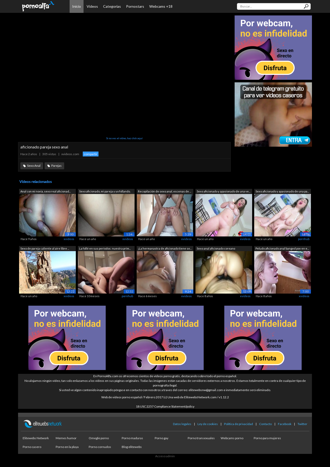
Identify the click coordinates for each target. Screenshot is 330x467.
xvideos (69, 239)
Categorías (112, 6)
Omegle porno (99, 438)
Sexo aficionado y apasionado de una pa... (282, 191)
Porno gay (161, 438)
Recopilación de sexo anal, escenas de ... (164, 191)
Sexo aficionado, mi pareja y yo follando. (104, 191)
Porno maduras (132, 438)
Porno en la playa (67, 447)
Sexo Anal (33, 166)
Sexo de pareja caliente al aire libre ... (44, 248)
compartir (90, 154)
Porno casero (32, 447)
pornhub (303, 239)
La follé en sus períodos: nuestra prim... (105, 248)
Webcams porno (232, 438)
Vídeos (92, 6)
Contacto (265, 424)
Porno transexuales (201, 438)
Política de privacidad (238, 424)
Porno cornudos (100, 447)
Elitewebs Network (36, 438)
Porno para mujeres (267, 438)
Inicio (76, 6)
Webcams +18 (160, 6)
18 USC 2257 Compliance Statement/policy (165, 406)
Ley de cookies (207, 424)
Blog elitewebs (132, 447)
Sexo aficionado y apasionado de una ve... (223, 191)
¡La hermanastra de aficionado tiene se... (165, 248)
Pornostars (135, 6)
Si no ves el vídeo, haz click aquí (124, 138)
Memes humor (66, 438)
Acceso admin (165, 456)
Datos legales (182, 424)
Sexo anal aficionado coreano (216, 248)
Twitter (302, 424)
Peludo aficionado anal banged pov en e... (282, 248)
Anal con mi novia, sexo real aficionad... (45, 191)
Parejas (56, 166)
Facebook (284, 424)
